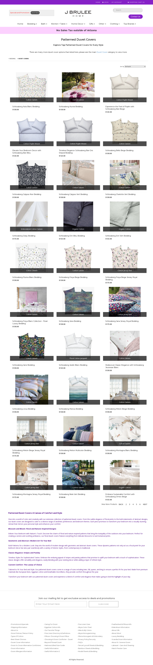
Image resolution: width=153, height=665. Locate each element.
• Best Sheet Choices (18, 639)
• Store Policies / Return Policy (21, 633)
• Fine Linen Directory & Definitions (57, 633)
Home (97, 2)
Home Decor (78, 24)
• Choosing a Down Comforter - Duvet (58, 639)
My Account (116, 2)
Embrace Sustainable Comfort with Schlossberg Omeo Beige (120, 495)
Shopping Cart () (136, 2)
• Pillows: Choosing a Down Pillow (56, 636)
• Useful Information (51, 648)
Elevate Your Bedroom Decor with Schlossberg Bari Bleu (26, 151)
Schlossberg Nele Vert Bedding (72, 494)
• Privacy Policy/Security (86, 639)
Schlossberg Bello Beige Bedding (119, 150)
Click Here (35, 13)
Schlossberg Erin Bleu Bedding (72, 236)
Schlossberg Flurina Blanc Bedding (26, 277)
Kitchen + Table (59, 24)
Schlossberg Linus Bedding (23, 409)
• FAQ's (80, 642)
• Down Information (17, 648)
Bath (44, 24)
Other (102, 24)
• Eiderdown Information (120, 627)
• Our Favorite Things (52, 630)
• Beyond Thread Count (53, 642)
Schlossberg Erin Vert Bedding (118, 236)
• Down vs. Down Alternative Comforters (25, 645)
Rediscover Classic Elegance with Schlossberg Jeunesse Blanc (124, 366)
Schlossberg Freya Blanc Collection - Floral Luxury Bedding (29, 322)
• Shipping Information (18, 627)
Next (145, 504)
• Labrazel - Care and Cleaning (122, 645)
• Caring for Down (50, 624)
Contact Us (135, 17)
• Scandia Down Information (121, 639)
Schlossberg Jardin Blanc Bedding (73, 365)
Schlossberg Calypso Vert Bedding (73, 194)
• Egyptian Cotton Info (52, 627)
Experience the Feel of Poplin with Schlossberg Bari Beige (119, 107)
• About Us (14, 630)
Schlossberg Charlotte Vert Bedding (120, 194)
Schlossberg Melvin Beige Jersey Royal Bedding (28, 451)
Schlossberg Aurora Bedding (71, 106)
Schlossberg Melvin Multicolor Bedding (75, 450)
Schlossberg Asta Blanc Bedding (26, 106)
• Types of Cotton (16, 636)
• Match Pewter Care (119, 648)
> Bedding (12, 58)
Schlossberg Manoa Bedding (71, 409)
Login (105, 2)
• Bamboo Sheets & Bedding (88, 648)
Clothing (115, 24)
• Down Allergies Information (21, 651)
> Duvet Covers (23, 58)
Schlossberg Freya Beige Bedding (73, 277)
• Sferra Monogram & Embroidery (90, 636)
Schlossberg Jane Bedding (23, 365)
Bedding (32, 24)
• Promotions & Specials (19, 624)
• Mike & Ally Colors (84, 630)
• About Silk (115, 630)
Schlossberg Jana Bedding (70, 321)
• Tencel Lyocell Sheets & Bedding (90, 645)
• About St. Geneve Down (120, 642)
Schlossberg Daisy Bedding (23, 236)
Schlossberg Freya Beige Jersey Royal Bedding (121, 278)
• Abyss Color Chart (84, 627)
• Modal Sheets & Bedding (87, 651)
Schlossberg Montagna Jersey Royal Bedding (31, 494)
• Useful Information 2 (52, 651)
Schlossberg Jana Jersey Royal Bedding (122, 321)
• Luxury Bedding (117, 636)
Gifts (92, 24)
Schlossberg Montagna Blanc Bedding (121, 450)
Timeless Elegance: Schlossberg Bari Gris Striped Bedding (76, 151)
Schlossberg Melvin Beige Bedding (120, 409)
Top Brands (130, 24)
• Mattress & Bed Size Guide (54, 645)
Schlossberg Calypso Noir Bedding (26, 194)
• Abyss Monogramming (86, 633)
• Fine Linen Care (83, 624)
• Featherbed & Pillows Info (121, 624)
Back (121, 504)
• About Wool (116, 633)
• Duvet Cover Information (20, 642)
